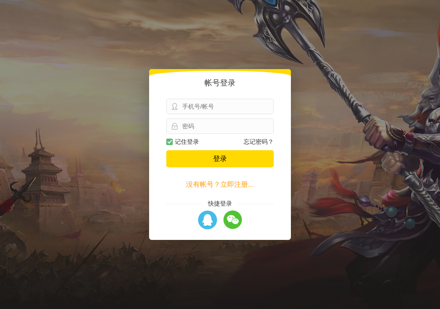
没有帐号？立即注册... (220, 184)
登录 (220, 158)
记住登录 (182, 141)
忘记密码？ (259, 141)
